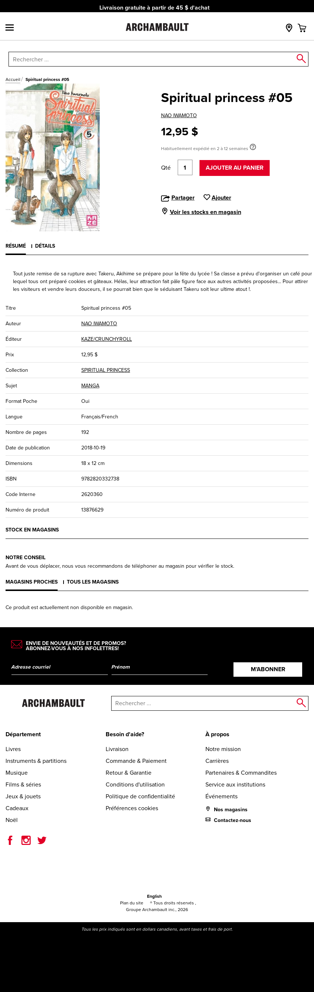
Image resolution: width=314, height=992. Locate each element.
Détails (45, 246)
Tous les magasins (93, 582)
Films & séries (23, 784)
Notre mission (223, 749)
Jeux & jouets (23, 796)
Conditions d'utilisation (135, 784)
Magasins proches (32, 582)
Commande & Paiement (136, 761)
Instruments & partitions (36, 761)
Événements (221, 796)
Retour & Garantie (128, 772)
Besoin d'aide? (125, 734)
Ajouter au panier (234, 167)
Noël (12, 820)
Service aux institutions (235, 784)
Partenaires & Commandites (241, 772)
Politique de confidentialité (140, 796)
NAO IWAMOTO (179, 115)
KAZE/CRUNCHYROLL (106, 339)
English (154, 896)
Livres (13, 749)
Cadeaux (17, 808)
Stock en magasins (32, 530)
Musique (17, 772)
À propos (217, 734)
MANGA (90, 386)
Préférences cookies (132, 808)
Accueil (13, 79)
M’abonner (268, 669)
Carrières (217, 761)
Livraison (117, 749)
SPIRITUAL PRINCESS (105, 370)
